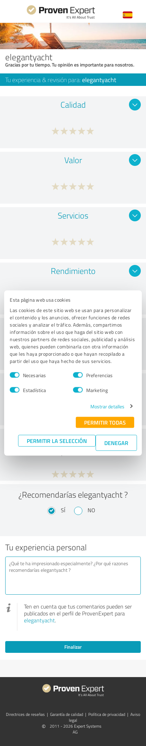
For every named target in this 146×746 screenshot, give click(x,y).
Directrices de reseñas (25, 714)
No (91, 510)
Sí (63, 510)
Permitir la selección (57, 440)
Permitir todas (105, 422)
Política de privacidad (106, 714)
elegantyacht (39, 620)
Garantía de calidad (66, 714)
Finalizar (73, 646)
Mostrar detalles (107, 406)
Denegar (116, 442)
